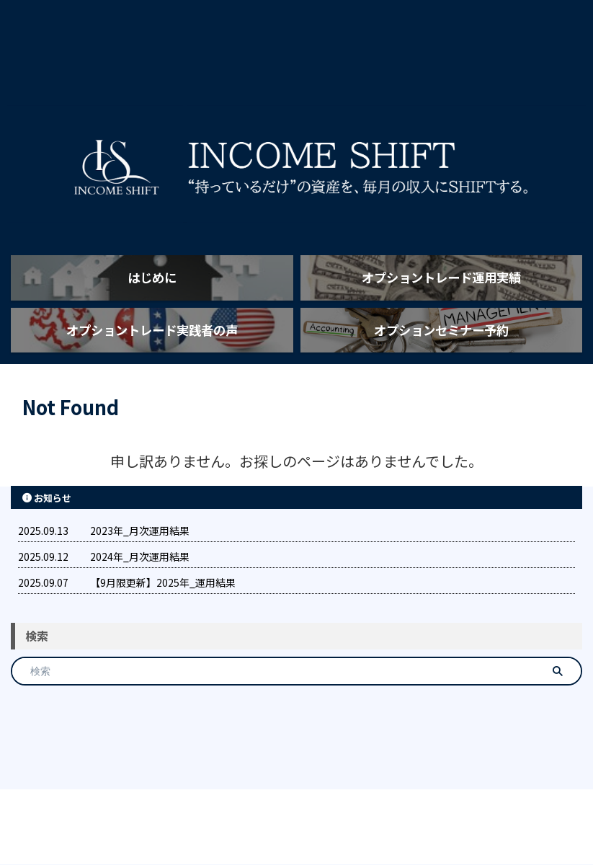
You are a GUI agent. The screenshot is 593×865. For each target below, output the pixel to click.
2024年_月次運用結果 (140, 610)
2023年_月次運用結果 (140, 584)
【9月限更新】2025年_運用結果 (163, 636)
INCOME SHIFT (297, 818)
